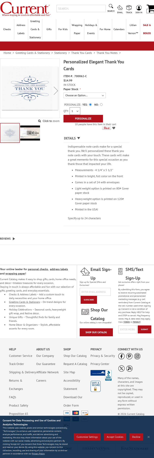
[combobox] (81, 8)
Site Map (69, 372)
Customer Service (20, 356)
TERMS (126, 322)
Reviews (5, 238)
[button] (56, 91)
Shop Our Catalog (96, 332)
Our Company (45, 356)
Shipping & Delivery (22, 372)
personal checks (38, 269)
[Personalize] (83, 118)
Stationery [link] (60, 53)
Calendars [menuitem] (119, 29)
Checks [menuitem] (7, 29)
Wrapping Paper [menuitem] (77, 29)
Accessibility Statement (71, 385)
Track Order (16, 364)
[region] (77, 437)
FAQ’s (12, 397)
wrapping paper (15, 273)
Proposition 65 (18, 414)
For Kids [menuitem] (63, 29)
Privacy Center (100, 364)
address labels (59, 269)
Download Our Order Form (72, 401)
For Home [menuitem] (105, 29)
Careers (41, 381)
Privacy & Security (103, 356)
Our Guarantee (45, 364)
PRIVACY (136, 322)
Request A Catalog (75, 364)
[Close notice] (148, 437)
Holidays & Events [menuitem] (91, 29)
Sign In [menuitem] (138, 12)
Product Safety (18, 405)
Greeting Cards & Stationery (24, 302)
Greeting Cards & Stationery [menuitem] (35, 29)
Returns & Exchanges (16, 385)
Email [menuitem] (120, 12)
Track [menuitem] (129, 12)
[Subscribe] (89, 300)
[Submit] (144, 329)
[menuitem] (133, 29)
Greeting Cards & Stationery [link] (33, 53)
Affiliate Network (47, 372)
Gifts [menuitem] (49, 29)
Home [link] (7, 53)
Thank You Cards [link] (81, 53)
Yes (84, 104)
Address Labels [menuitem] (21, 29)
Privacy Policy (38, 453)
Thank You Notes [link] (107, 53)
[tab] (96, 138)
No (96, 104)
